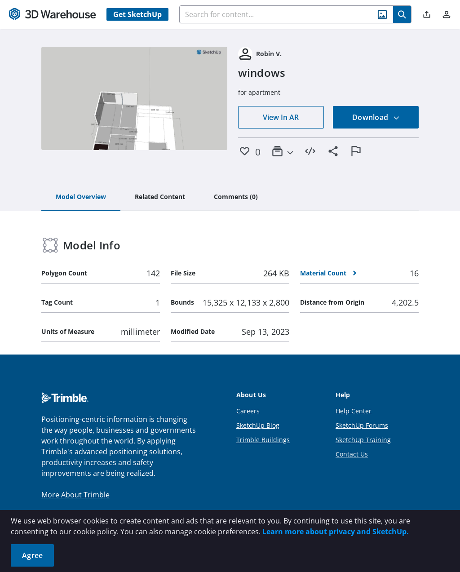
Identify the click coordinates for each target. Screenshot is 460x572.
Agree (32, 555)
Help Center (354, 411)
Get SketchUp (137, 14)
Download (376, 117)
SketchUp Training (363, 439)
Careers (248, 411)
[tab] (80, 197)
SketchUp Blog (257, 425)
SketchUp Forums (362, 425)
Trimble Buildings (263, 439)
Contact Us (352, 454)
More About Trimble (75, 495)
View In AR (281, 117)
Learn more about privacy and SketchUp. (335, 532)
